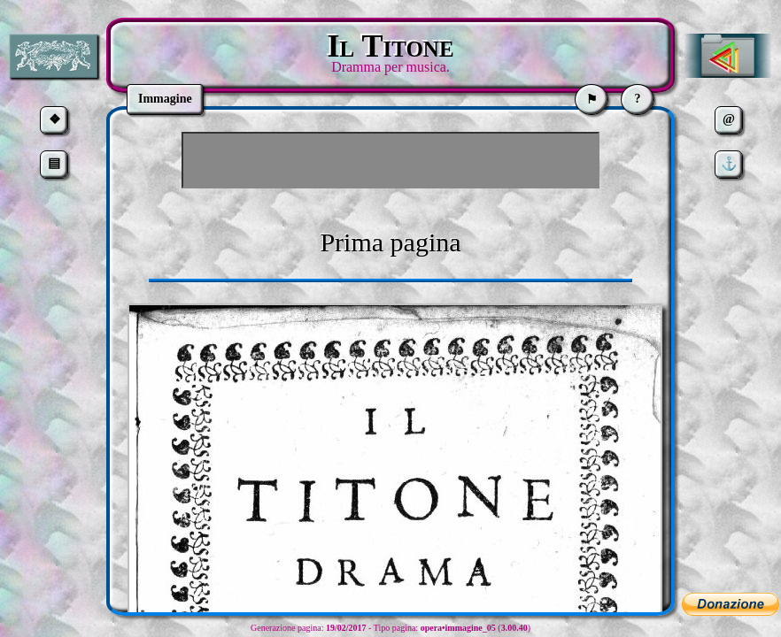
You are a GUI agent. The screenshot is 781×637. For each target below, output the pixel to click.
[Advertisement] (390, 160)
